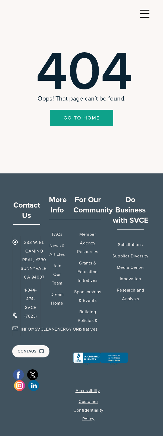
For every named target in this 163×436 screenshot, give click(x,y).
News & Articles (57, 250)
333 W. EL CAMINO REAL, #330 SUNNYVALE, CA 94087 (34, 260)
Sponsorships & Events (87, 296)
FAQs (57, 234)
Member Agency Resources (87, 243)
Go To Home (82, 118)
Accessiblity (88, 390)
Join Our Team (57, 274)
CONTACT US (31, 351)
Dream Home (57, 299)
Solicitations (130, 244)
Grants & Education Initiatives (87, 271)
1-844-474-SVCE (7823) (30, 303)
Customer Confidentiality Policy (88, 410)
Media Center (130, 267)
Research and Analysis (130, 295)
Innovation (130, 279)
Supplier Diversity (130, 256)
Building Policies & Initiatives (88, 320)
